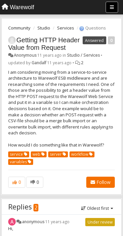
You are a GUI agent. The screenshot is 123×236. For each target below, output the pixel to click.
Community (19, 28)
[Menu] (112, 7)
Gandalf (38, 63)
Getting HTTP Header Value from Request (44, 43)
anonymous (33, 222)
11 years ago (57, 222)
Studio (43, 28)
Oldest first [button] (97, 208)
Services (65, 28)
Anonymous (25, 55)
